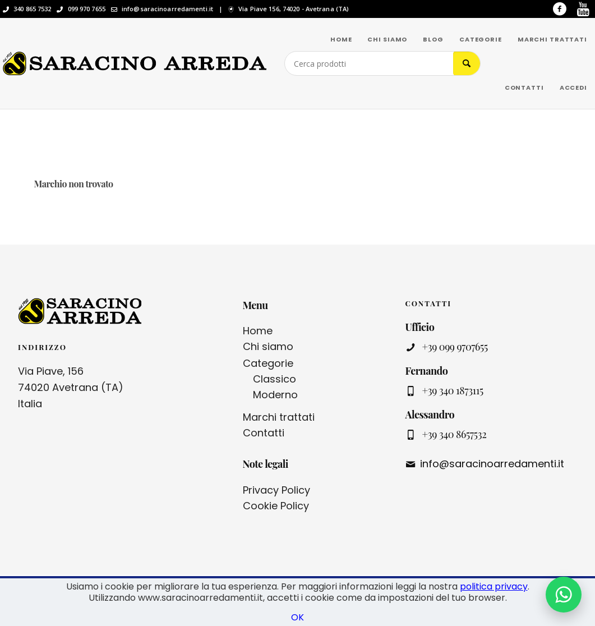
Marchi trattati (279, 417)
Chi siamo (268, 346)
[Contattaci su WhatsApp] (564, 595)
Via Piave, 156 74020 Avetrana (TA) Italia (70, 387)
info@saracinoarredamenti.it (167, 9)
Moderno (275, 395)
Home (258, 331)
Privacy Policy (276, 490)
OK (297, 617)
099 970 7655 (86, 9)
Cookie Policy (276, 506)
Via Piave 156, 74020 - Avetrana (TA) (293, 9)
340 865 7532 (32, 9)
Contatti (263, 433)
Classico (274, 379)
